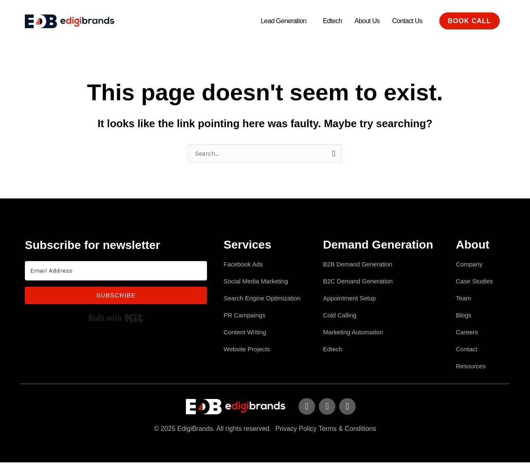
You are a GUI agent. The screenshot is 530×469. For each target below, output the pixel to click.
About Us (367, 20)
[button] (286, 21)
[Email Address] (116, 271)
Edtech (332, 20)
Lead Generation (283, 20)
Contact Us (407, 20)
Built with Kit (116, 318)
